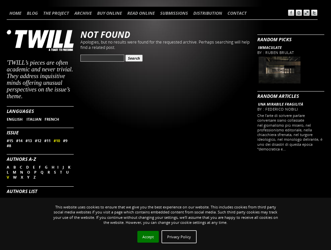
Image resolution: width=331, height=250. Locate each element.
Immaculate (270, 47)
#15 (10, 140)
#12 (38, 140)
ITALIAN (34, 119)
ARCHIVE (83, 13)
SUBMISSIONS (174, 13)
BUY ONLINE (109, 13)
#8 (9, 145)
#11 (47, 140)
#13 (28, 140)
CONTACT (237, 13)
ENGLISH (15, 119)
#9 (65, 140)
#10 (57, 140)
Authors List (22, 191)
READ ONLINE (141, 13)
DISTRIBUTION (207, 13)
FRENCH (52, 119)
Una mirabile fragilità (280, 104)
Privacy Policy (179, 236)
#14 (19, 140)
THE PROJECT (56, 13)
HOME (15, 13)
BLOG (32, 13)
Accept (148, 236)
